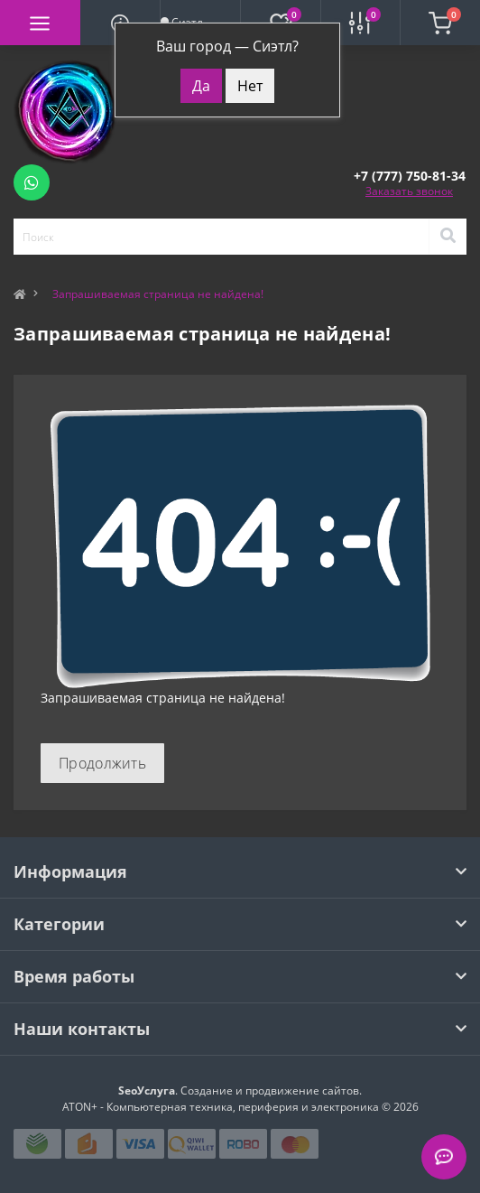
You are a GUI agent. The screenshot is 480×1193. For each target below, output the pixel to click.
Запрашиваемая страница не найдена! (157, 294)
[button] (409, 175)
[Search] (447, 237)
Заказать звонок (409, 191)
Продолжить (102, 763)
